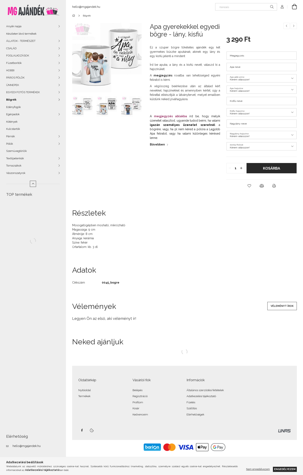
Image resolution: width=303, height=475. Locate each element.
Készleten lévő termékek (21, 33)
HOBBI (10, 70)
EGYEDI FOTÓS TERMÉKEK (23, 92)
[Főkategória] (74, 15)
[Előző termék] (286, 26)
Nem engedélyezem (258, 469)
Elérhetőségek (195, 414)
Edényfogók (13, 107)
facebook (81, 430)
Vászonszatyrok (15, 173)
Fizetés (191, 402)
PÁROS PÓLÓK (15, 77)
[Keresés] (246, 7)
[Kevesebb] (33, 184)
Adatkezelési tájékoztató (201, 396)
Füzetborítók (14, 63)
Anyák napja (13, 26)
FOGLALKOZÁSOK (17, 55)
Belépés (137, 390)
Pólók (9, 143)
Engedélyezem (285, 469)
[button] (249, 186)
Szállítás (192, 408)
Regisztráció (140, 396)
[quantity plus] (241, 168)
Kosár (136, 408)
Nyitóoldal (84, 390)
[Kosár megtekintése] (292, 7)
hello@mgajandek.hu (27, 446)
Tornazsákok (13, 165)
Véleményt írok (282, 306)
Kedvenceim (140, 414)
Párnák (10, 136)
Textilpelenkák (15, 158)
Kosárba (271, 168)
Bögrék (11, 99)
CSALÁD (11, 48)
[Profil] (282, 7)
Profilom (138, 402)
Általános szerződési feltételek (205, 390)
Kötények (12, 121)
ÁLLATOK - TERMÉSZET (20, 40)
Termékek (84, 396)
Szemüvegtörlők (16, 150)
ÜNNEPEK (12, 85)
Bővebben (157, 144)
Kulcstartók (13, 128)
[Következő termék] (294, 26)
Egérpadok (13, 114)
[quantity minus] (230, 168)
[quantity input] (235, 168)
